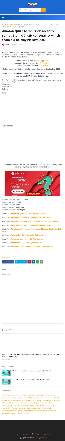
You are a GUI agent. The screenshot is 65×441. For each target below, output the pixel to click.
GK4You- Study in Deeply (38, 438)
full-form (5, 403)
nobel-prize (21, 408)
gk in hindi (12, 403)
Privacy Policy (46, 434)
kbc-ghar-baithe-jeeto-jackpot (43, 403)
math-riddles (6, 408)
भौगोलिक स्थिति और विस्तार (9, 413)
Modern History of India (31, 398)
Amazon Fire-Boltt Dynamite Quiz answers (28, 235)
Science (4, 400)
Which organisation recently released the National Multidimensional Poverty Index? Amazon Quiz (30, 355)
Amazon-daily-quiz (17, 395)
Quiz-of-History (44, 398)
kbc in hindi (19, 403)
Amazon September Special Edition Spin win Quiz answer (35, 221)
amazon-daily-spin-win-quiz (16, 400)
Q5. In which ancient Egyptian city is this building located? (30, 379)
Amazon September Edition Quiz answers (28, 214)
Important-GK (50, 395)
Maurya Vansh (18, 398)
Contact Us (35, 434)
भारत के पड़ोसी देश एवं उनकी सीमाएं (47, 411)
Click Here (44, 65)
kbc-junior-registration (21, 405)
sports (49, 408)
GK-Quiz (37, 395)
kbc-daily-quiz (28, 403)
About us (26, 434)
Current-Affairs (28, 395)
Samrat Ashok (54, 398)
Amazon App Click (41, 61)
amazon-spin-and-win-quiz (34, 400)
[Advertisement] (32, 109)
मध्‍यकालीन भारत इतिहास (23, 413)
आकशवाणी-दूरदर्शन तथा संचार (9, 411)
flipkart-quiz (57, 400)
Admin (7, 45)
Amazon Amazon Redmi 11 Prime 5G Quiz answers (32, 246)
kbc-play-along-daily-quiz (36, 405)
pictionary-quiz (31, 408)
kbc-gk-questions (7, 405)
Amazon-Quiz (11, 24)
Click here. (44, 63)
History (43, 395)
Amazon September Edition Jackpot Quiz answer (31, 225)
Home (4, 24)
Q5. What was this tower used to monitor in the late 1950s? (31, 371)
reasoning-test (41, 408)
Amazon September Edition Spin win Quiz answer (31, 218)
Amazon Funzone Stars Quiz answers (26, 243)
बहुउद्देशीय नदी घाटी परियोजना (30, 411)
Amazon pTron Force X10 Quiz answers (27, 239)
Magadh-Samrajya (7, 398)
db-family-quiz (48, 400)
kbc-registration (50, 405)
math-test (14, 408)
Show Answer (7, 126)
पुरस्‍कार (20, 411)
